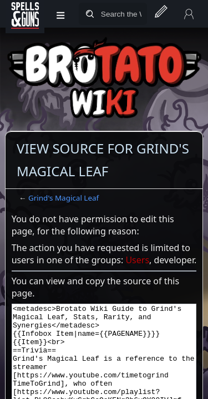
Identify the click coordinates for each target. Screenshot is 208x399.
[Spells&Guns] (25, 14)
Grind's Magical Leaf (63, 198)
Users (137, 260)
